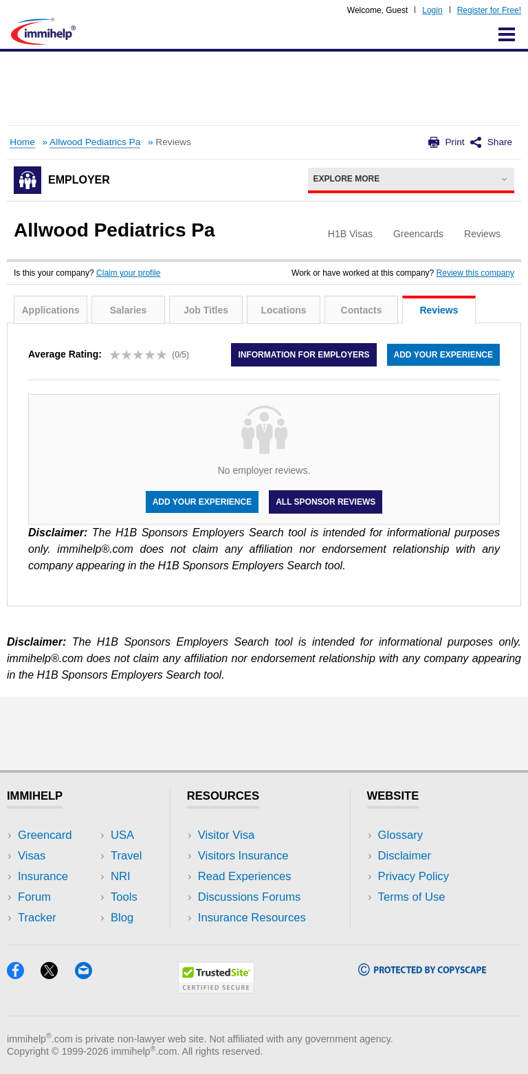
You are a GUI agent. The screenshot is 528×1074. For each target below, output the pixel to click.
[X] (57, 974)
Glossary (401, 835)
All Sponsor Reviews (325, 502)
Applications (50, 310)
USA (122, 835)
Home (22, 142)
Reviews (438, 310)
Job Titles (206, 310)
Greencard (45, 835)
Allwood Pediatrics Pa (95, 142)
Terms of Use (412, 896)
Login (432, 10)
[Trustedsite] (216, 989)
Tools (124, 896)
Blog (122, 917)
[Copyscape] (422, 971)
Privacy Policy (413, 876)
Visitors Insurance (243, 855)
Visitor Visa (226, 835)
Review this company (475, 273)
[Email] (90, 974)
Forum (34, 896)
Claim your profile (128, 273)
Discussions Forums (249, 896)
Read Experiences (245, 876)
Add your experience (443, 355)
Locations (283, 310)
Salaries (128, 310)
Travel (126, 855)
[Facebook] (24, 974)
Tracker (37, 917)
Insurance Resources (252, 917)
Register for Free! (489, 10)
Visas (31, 855)
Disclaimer (405, 855)
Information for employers (303, 355)
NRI (121, 876)
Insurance (43, 876)
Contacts (361, 310)
